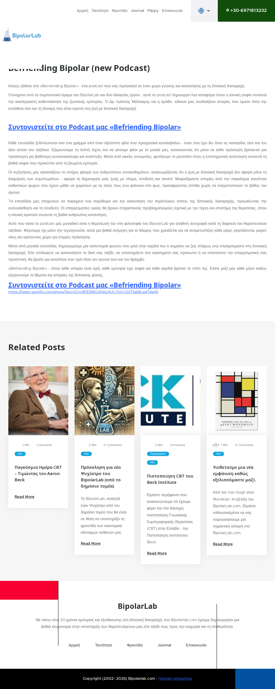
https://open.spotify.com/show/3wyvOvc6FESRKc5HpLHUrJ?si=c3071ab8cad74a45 (83, 292)
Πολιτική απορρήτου (175, 679)
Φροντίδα (119, 11)
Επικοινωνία (172, 11)
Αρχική (82, 11)
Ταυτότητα (99, 11)
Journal (137, 11)
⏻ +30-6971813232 (246, 10)
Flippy (153, 11)
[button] (204, 11)
